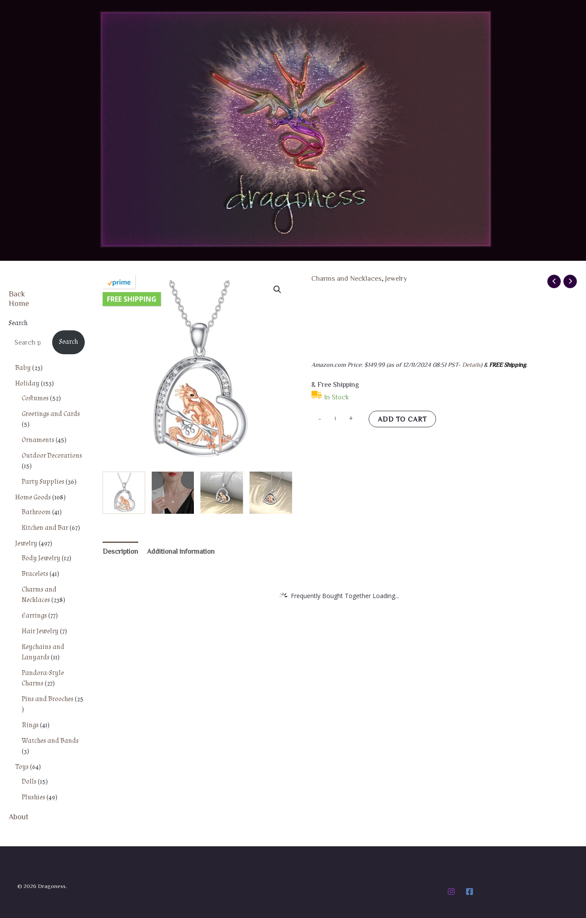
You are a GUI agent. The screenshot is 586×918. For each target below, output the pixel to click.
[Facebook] (469, 891)
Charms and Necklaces (346, 278)
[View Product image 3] (221, 493)
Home (19, 303)
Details (471, 364)
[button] (277, 289)
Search (18, 323)
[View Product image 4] (271, 493)
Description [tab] (120, 551)
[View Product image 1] (124, 493)
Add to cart (402, 419)
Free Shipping (131, 299)
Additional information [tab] (181, 551)
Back (17, 293)
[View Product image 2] (173, 493)
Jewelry (396, 278)
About (19, 816)
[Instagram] (451, 891)
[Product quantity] (335, 418)
